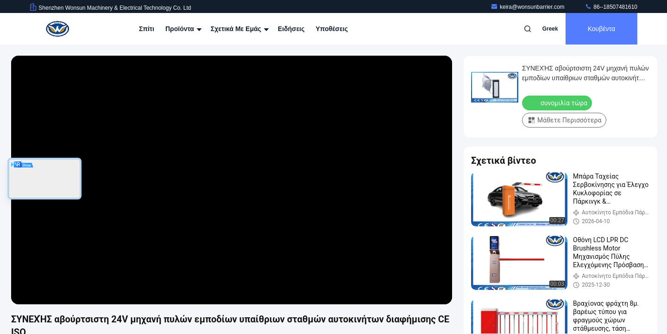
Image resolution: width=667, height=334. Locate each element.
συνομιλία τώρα (558, 102)
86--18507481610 (611, 7)
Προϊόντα (182, 28)
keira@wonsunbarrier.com (528, 7)
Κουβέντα (601, 28)
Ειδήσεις (291, 28)
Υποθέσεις (331, 28)
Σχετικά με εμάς (239, 28)
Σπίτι (146, 28)
